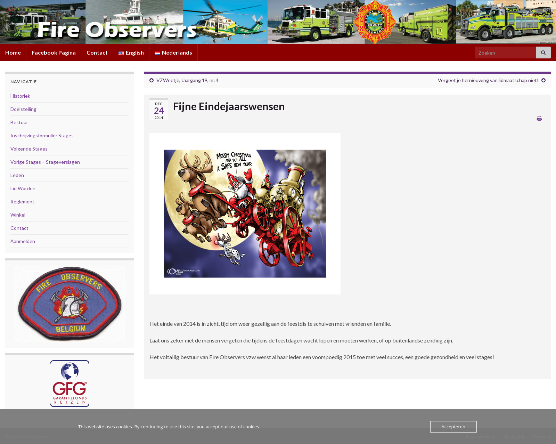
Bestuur (19, 122)
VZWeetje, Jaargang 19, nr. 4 (187, 80)
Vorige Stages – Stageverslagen (45, 162)
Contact (97, 52)
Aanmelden (22, 241)
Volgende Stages (29, 149)
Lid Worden (22, 188)
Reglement (22, 201)
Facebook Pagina (54, 52)
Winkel (17, 215)
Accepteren (453, 426)
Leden (17, 175)
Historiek (20, 96)
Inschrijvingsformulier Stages (42, 135)
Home (13, 52)
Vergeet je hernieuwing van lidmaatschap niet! (488, 80)
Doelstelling (23, 109)
